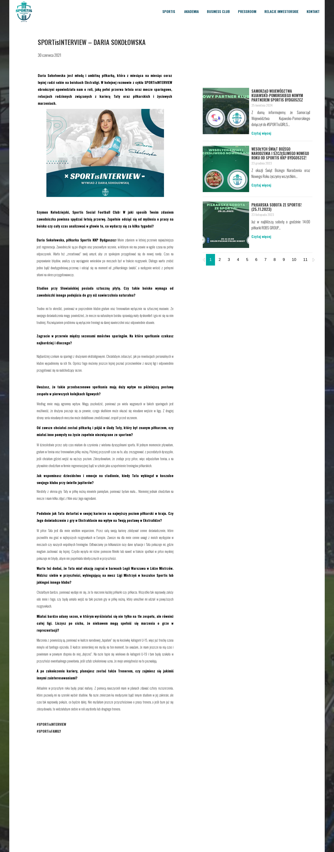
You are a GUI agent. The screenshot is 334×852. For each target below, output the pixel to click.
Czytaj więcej (261, 133)
